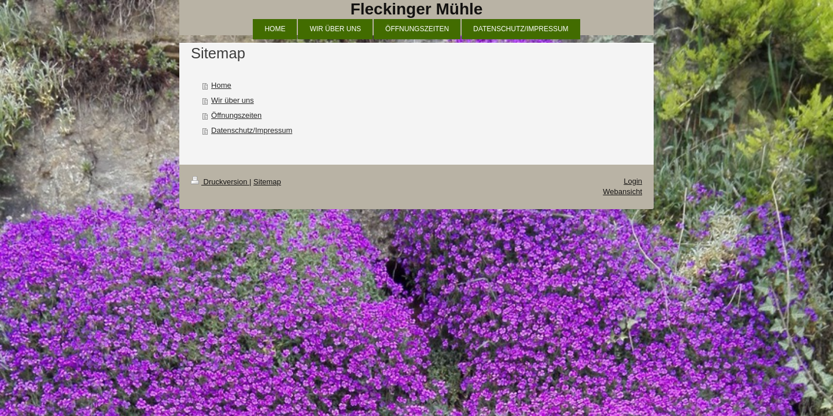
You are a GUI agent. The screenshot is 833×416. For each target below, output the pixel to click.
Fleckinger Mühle (417, 9)
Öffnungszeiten (236, 115)
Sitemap (267, 181)
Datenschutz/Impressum (251, 130)
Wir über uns (232, 100)
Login (633, 181)
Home (221, 85)
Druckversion (220, 181)
